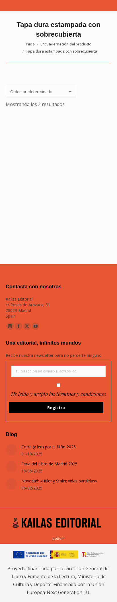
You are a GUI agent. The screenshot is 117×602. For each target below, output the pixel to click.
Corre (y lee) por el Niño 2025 (48, 446)
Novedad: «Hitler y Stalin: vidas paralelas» (59, 481)
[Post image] (11, 449)
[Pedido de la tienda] (41, 91)
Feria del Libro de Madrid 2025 (49, 463)
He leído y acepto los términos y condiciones (58, 394)
